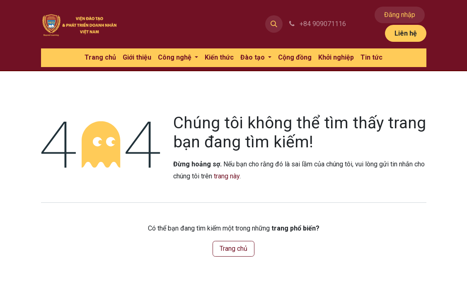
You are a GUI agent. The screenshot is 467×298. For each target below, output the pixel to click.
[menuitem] (100, 57)
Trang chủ (233, 248)
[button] (274, 24)
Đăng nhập (399, 15)
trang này (227, 176)
